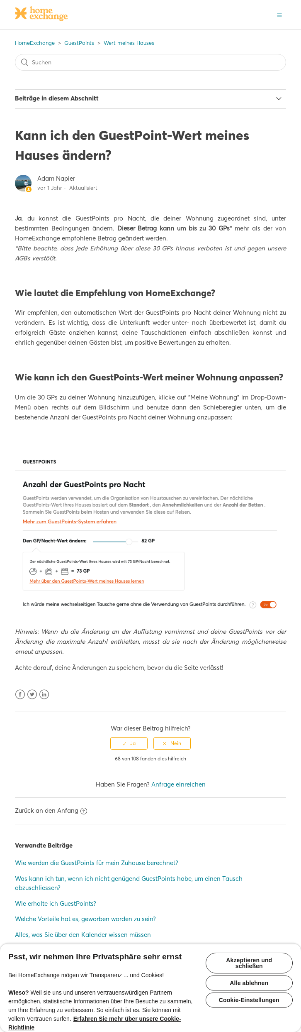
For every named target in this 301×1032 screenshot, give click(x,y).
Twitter (32, 694)
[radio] (129, 743)
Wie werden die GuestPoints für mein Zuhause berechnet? (96, 863)
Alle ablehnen (249, 983)
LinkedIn (44, 694)
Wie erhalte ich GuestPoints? (55, 903)
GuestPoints (79, 42)
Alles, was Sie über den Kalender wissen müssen (83, 935)
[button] (279, 14)
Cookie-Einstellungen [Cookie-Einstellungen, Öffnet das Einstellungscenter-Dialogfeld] (249, 1000)
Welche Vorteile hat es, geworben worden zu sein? (85, 919)
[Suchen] (150, 62)
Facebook (20, 694)
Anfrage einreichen (178, 784)
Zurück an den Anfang (51, 810)
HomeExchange (35, 42)
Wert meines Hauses (129, 42)
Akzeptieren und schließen (249, 963)
